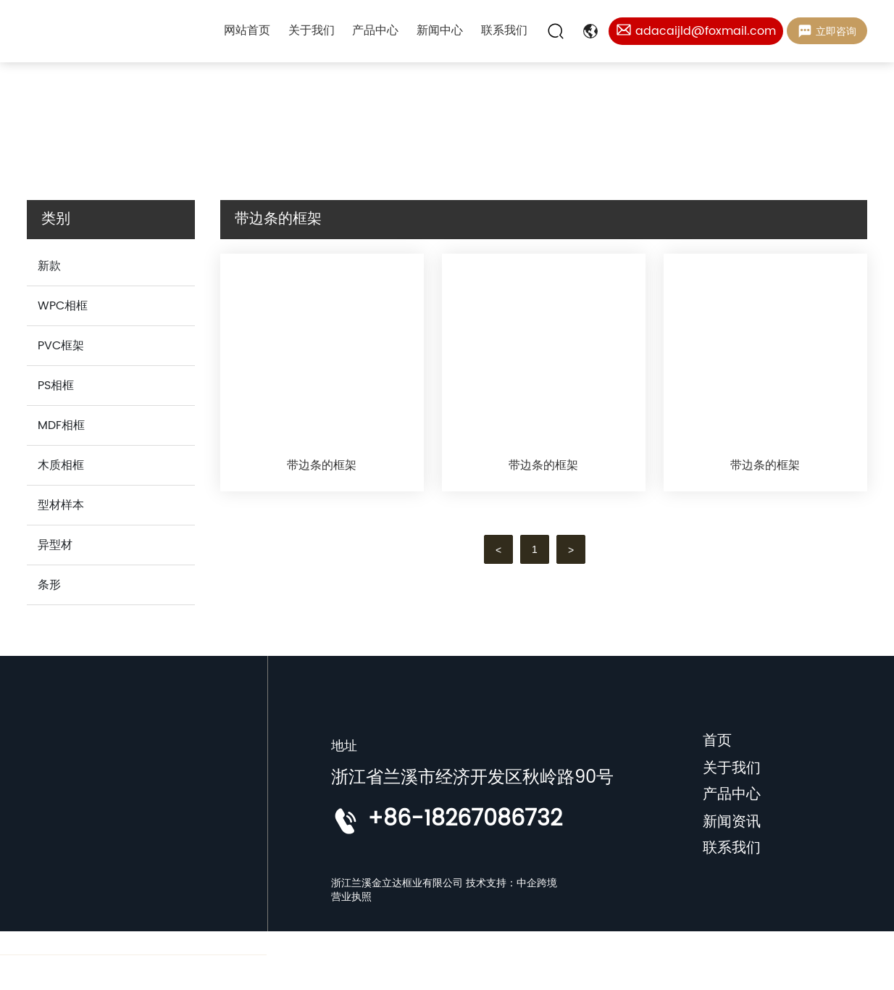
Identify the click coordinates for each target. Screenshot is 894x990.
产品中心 (732, 795)
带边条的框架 (321, 465)
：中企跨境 (531, 883)
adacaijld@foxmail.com (705, 31)
